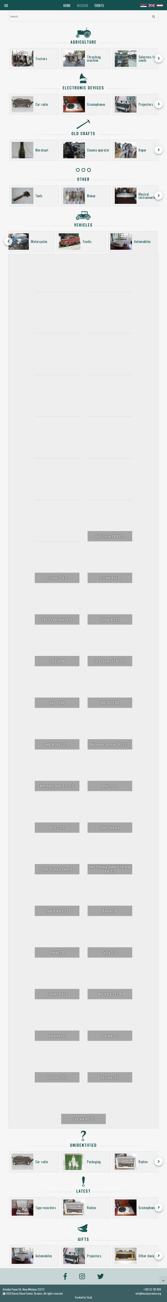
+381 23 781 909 (152, 1289)
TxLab (89, 1297)
